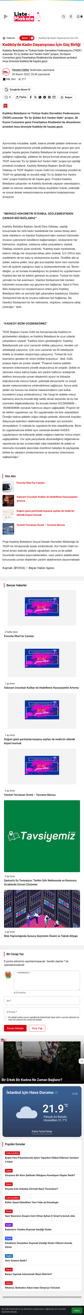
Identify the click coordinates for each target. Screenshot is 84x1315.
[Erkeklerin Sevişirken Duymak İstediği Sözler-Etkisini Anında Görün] (42, 1243)
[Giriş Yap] (71, 16)
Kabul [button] (77, 1310)
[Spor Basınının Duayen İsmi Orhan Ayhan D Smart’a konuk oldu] (42, 1213)
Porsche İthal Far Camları (19, 636)
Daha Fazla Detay (42, 1131)
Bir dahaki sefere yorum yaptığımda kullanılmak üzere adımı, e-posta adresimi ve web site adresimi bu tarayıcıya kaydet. (43, 1018)
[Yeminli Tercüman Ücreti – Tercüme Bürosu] (42, 529)
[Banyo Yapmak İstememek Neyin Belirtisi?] (42, 1272)
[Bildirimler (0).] (78, 16)
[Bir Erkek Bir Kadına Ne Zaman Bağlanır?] (42, 1061)
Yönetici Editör (20, 70)
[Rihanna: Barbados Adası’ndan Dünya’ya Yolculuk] (42, 1285)
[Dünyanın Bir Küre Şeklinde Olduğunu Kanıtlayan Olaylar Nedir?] (42, 1173)
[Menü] (5, 16)
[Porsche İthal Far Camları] (42, 486)
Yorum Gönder (15, 1028)
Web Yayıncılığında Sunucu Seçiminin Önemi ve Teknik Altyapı (41, 936)
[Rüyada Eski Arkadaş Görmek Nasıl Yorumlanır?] (42, 1186)
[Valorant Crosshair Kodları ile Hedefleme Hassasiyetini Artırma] (42, 500)
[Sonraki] (81, 1061)
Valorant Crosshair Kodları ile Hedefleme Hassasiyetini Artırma (41, 687)
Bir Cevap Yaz (15, 954)
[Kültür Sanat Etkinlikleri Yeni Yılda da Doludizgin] (42, 1200)
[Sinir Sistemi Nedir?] (42, 1258)
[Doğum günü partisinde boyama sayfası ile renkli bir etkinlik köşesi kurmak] (42, 515)
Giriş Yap (37, 1028)
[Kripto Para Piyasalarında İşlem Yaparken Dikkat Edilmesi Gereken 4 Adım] (42, 1157)
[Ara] (63, 16)
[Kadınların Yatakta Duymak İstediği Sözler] (42, 1227)
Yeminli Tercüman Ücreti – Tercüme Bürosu (30, 794)
